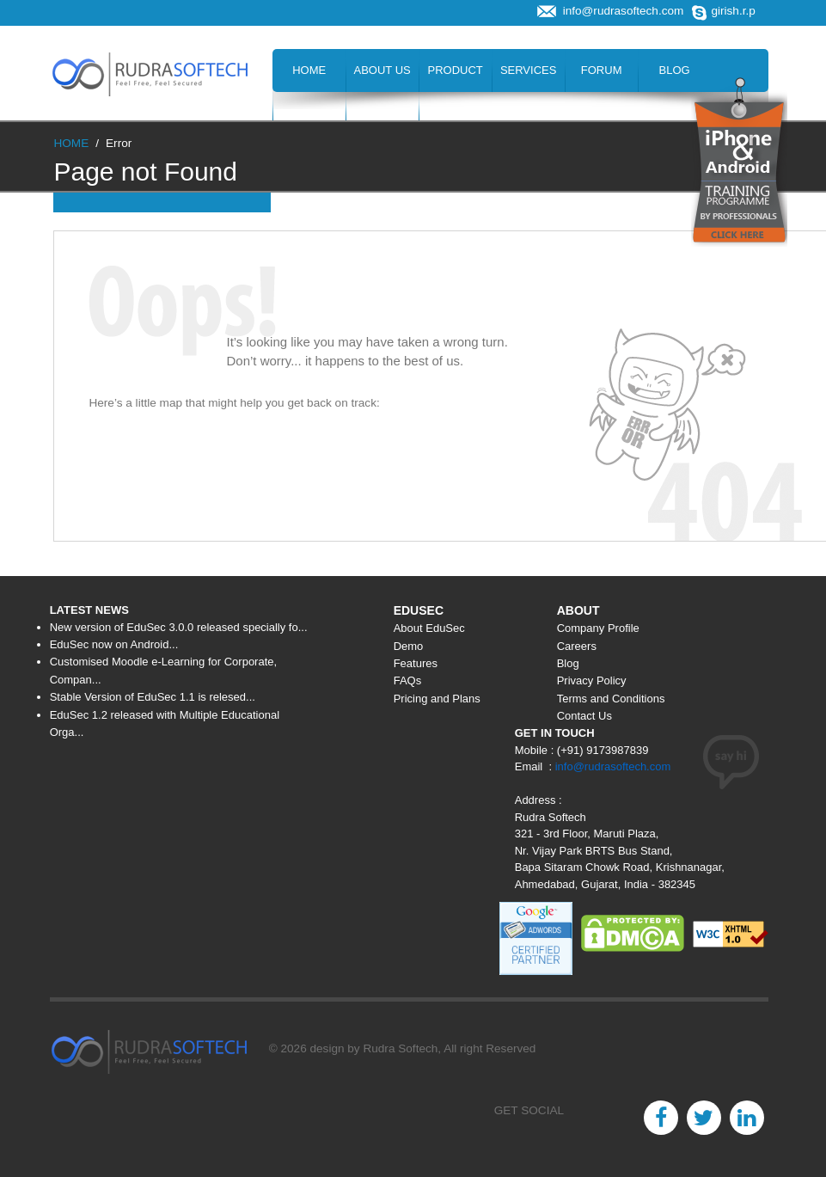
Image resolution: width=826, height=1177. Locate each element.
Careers (309, 113)
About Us (382, 70)
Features (415, 663)
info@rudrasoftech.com (613, 766)
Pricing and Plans (437, 698)
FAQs (408, 680)
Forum (601, 70)
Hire (382, 113)
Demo (409, 646)
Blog (674, 70)
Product (455, 70)
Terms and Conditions (611, 698)
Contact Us (455, 113)
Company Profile (598, 628)
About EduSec (429, 628)
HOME (71, 143)
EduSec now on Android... (114, 644)
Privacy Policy (592, 680)
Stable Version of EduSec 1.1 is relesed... (152, 696)
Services (528, 70)
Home (309, 70)
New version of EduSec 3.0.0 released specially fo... (179, 627)
